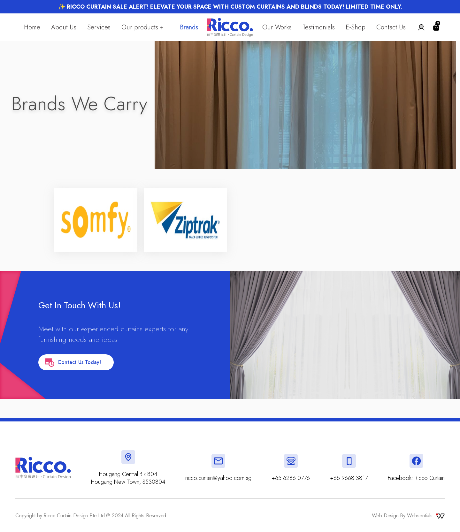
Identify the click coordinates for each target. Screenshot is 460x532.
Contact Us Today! (76, 362)
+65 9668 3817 (349, 478)
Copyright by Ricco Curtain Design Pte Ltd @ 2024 (67, 515)
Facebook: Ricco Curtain (416, 478)
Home (32, 28)
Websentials (426, 515)
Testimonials (319, 28)
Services (99, 28)
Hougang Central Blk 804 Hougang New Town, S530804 (128, 478)
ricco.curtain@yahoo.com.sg (218, 478)
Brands (189, 28)
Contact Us (391, 28)
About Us (63, 28)
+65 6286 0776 (291, 478)
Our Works (277, 28)
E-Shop (355, 28)
